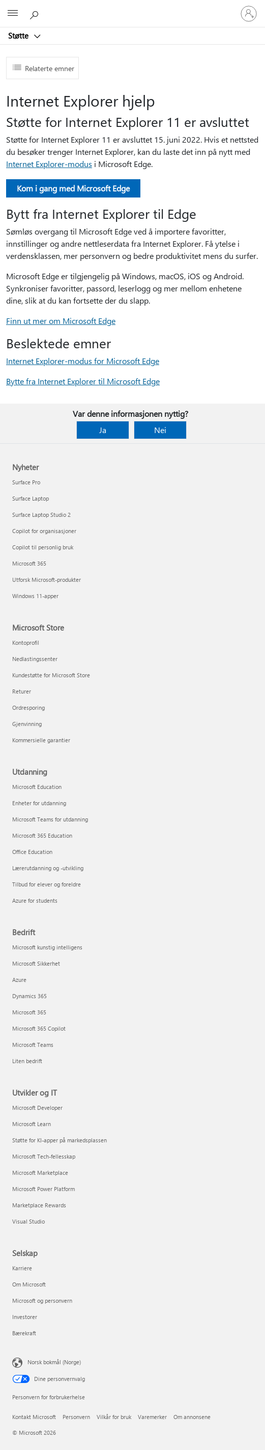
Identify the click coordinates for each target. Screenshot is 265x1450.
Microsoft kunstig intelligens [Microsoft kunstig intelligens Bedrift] (47, 947)
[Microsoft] (132, 8)
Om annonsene (192, 1417)
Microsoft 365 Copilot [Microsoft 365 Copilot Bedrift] (39, 1028)
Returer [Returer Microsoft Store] (21, 691)
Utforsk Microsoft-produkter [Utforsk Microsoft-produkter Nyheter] (46, 579)
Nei (160, 429)
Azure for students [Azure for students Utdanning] (34, 900)
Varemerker (152, 1417)
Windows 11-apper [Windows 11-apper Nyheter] (35, 596)
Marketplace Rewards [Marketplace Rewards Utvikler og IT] (39, 1205)
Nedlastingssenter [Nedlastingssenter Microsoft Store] (34, 659)
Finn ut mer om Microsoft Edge (60, 320)
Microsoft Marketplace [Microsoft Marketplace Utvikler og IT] (40, 1172)
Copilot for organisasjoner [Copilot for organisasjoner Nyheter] (44, 531)
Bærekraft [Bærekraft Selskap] (24, 1333)
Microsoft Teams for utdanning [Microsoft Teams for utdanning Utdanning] (50, 819)
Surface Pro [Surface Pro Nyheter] (26, 482)
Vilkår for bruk (114, 1417)
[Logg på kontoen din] (249, 14)
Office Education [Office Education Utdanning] (32, 851)
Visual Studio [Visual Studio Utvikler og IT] (28, 1221)
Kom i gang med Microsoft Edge (73, 188)
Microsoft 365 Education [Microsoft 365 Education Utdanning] (42, 835)
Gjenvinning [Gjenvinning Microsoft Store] (27, 724)
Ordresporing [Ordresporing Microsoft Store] (28, 707)
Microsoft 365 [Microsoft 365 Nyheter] (29, 563)
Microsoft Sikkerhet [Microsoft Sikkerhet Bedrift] (36, 963)
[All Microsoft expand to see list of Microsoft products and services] (13, 14)
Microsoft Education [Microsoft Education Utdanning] (37, 786)
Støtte (19, 35)
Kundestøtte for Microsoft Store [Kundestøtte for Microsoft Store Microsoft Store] (51, 675)
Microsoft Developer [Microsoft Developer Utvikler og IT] (37, 1107)
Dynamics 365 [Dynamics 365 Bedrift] (29, 996)
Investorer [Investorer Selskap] (24, 1317)
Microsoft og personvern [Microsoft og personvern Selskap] (42, 1300)
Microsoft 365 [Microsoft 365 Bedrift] (29, 1012)
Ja (102, 429)
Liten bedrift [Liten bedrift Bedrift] (27, 1061)
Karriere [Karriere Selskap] (22, 1268)
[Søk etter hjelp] (35, 13)
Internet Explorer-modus (49, 163)
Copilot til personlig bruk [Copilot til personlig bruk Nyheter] (42, 547)
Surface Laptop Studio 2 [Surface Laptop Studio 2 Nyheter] (41, 514)
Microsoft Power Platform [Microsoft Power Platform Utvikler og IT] (43, 1189)
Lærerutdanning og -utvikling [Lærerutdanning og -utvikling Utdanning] (47, 868)
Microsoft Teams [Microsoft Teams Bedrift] (32, 1044)
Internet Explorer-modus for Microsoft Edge (82, 360)
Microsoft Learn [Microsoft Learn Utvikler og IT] (31, 1124)
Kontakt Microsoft (34, 1417)
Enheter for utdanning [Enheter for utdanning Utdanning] (39, 803)
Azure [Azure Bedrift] (19, 979)
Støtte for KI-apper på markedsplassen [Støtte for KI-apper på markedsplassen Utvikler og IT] (59, 1140)
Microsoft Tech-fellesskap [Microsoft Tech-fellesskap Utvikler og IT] (43, 1156)
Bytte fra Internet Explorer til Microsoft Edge (83, 381)
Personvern (76, 1417)
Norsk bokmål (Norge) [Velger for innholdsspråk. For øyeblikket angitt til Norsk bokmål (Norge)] (54, 1362)
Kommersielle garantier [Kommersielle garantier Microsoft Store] (41, 740)
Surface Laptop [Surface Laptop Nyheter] (30, 498)
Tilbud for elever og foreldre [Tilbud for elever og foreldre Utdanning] (46, 884)
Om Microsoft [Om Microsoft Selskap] (29, 1284)
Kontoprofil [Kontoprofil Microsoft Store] (25, 642)
